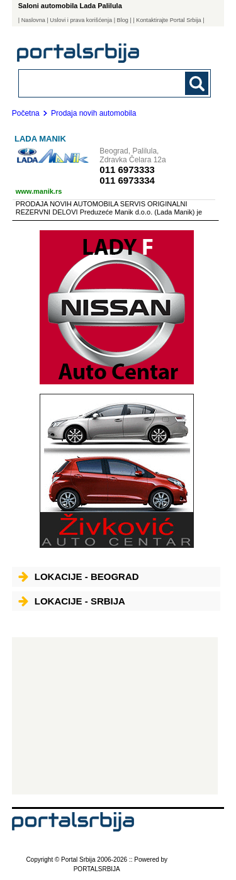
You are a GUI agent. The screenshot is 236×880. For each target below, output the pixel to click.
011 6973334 (127, 180)
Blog (122, 20)
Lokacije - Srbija (71, 601)
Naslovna (33, 20)
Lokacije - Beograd (78, 576)
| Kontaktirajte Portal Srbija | (168, 20)
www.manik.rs (39, 191)
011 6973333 (127, 169)
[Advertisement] (115, 715)
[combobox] (96, 82)
